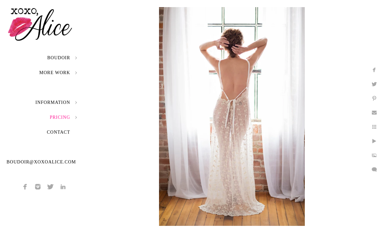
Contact (58, 132)
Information (53, 102)
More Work (54, 72)
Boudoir (58, 57)
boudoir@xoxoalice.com (41, 162)
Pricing (60, 117)
